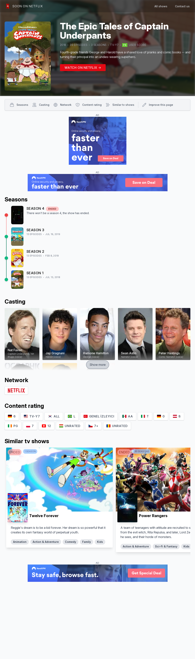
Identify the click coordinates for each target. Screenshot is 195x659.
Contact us (182, 6)
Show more (98, 365)
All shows (160, 6)
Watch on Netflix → (83, 68)
